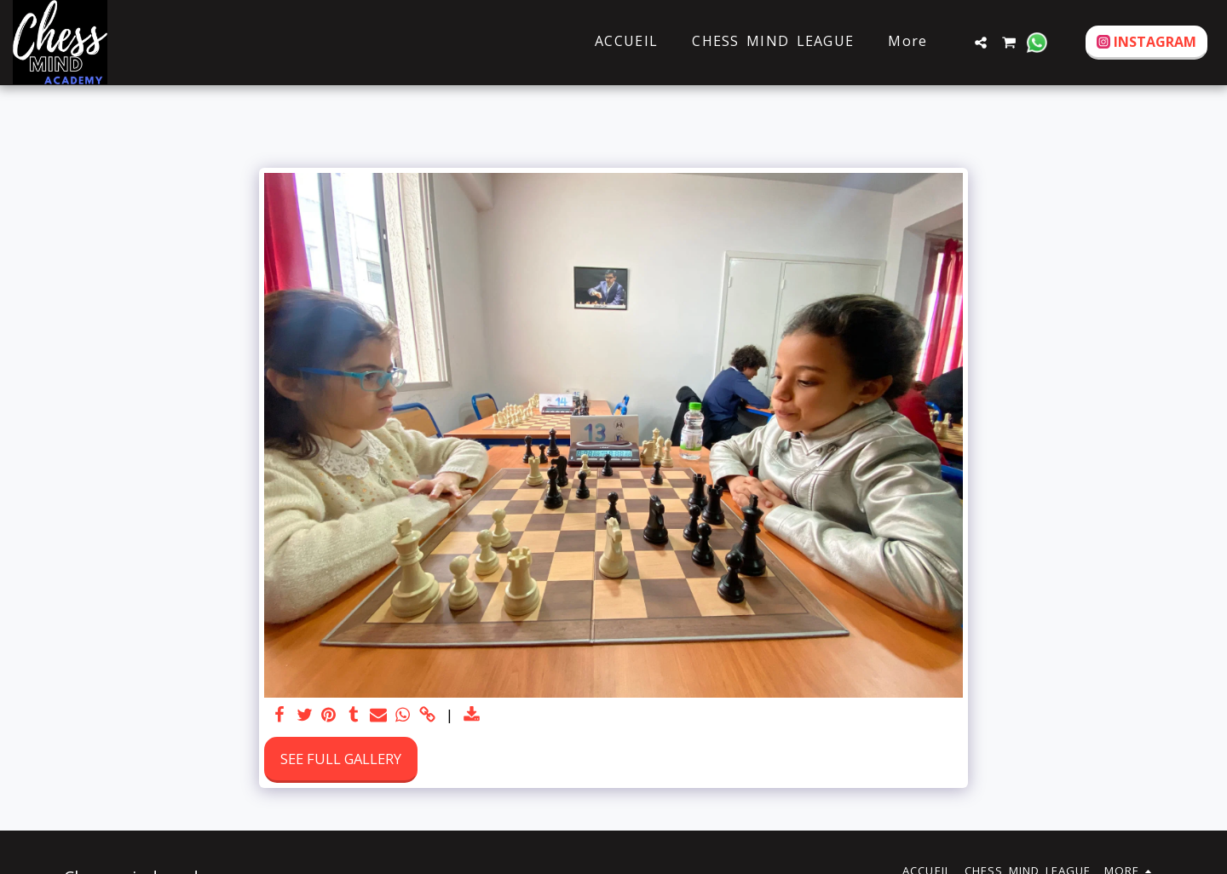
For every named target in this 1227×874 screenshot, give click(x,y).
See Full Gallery (340, 758)
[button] (981, 42)
